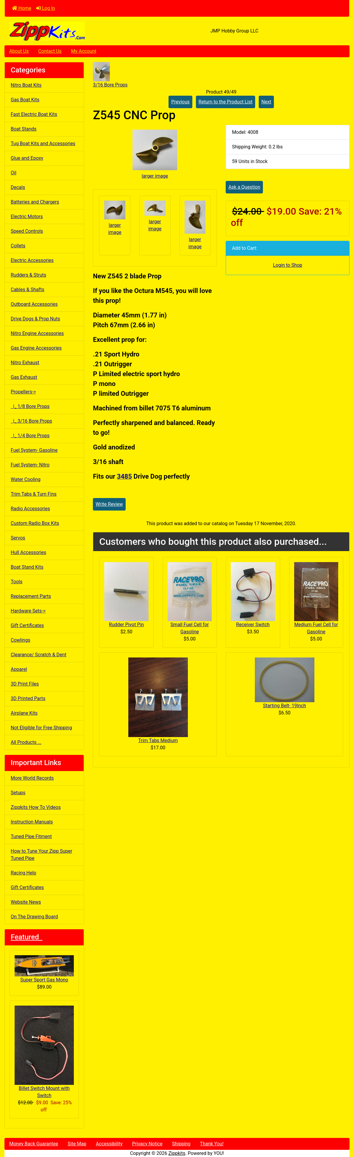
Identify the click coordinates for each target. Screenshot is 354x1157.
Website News (26, 902)
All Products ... (26, 742)
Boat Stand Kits (27, 567)
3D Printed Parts (28, 698)
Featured (27, 937)
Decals (18, 187)
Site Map (77, 1144)
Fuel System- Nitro (30, 465)
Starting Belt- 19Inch (284, 705)
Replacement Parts (31, 596)
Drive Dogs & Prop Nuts (35, 319)
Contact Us (50, 51)
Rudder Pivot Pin (126, 624)
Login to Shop (287, 265)
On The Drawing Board (34, 916)
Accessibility (109, 1144)
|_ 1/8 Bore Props (30, 406)
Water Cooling (25, 479)
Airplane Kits (24, 713)
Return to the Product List (225, 102)
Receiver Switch (252, 624)
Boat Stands (24, 129)
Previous (180, 102)
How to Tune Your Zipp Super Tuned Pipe (41, 854)
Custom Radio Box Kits (35, 523)
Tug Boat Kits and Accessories (43, 143)
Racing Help (23, 873)
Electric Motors (27, 216)
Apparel (19, 669)
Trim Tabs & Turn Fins (34, 494)
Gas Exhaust (24, 377)
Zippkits (176, 1153)
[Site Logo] (62, 31)
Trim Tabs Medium (158, 740)
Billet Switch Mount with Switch (44, 1052)
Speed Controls (27, 231)
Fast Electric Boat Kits (34, 114)
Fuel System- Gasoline (34, 450)
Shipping (181, 1144)
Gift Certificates (27, 625)
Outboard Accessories (34, 304)
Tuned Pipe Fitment (31, 836)
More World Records (32, 778)
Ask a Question (244, 187)
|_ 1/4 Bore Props (30, 435)
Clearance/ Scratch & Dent (38, 654)
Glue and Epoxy (27, 158)
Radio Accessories (30, 508)
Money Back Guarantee (33, 1144)
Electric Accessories (32, 260)
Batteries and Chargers (35, 202)
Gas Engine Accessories (36, 348)
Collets (18, 246)
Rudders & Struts (28, 275)
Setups (18, 792)
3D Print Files (25, 684)
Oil (13, 173)
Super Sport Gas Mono (44, 969)
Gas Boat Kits (25, 100)
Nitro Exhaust (25, 362)
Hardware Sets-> (28, 611)
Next (266, 102)
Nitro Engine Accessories (37, 333)
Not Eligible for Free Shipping (41, 728)
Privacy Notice (147, 1144)
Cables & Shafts (27, 289)
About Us (19, 51)
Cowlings (20, 640)
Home (21, 8)
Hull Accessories (28, 552)
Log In (45, 8)
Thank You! (212, 1144)
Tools (16, 581)
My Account (83, 51)
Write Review (109, 504)
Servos (18, 538)
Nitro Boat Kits (26, 85)
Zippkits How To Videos (36, 807)
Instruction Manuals (32, 822)
